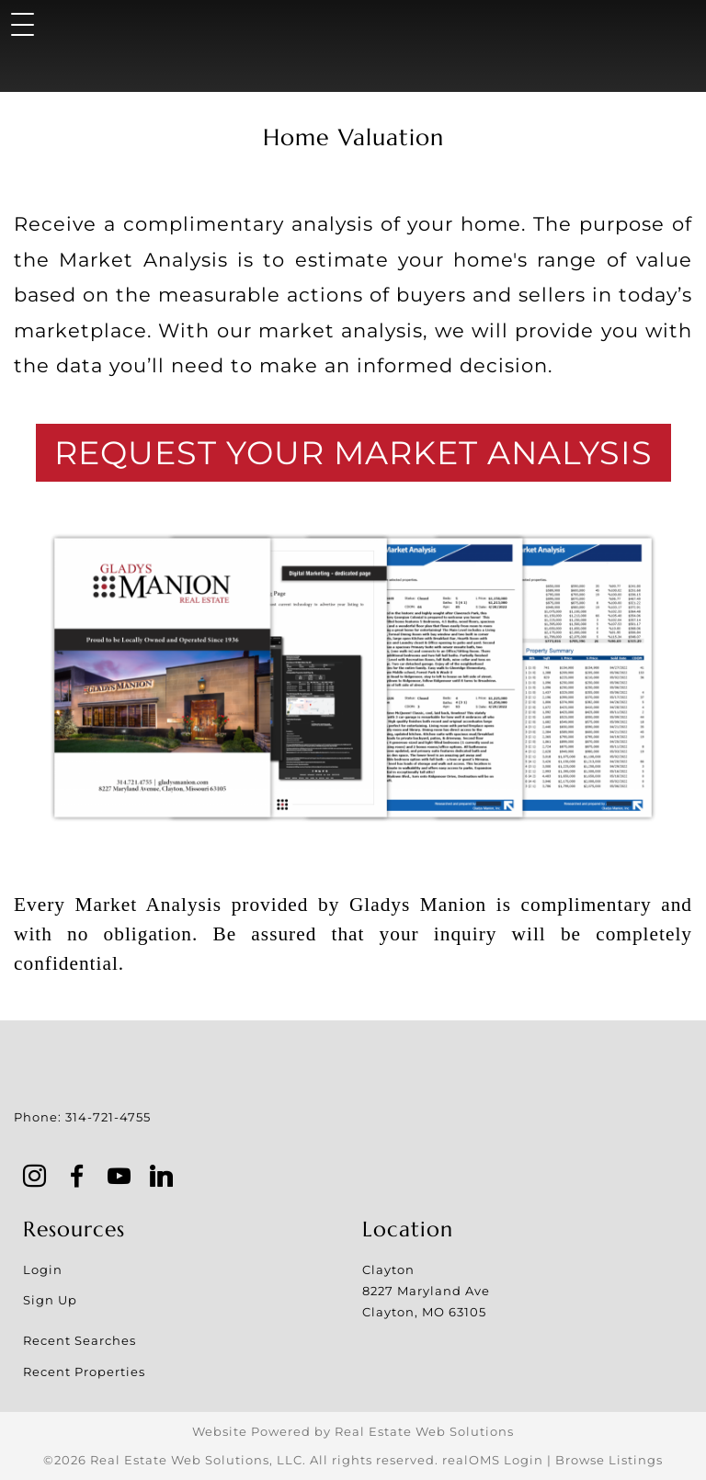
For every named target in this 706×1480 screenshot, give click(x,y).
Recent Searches (79, 1340)
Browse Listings (609, 1459)
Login (43, 1269)
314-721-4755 (108, 1117)
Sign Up (50, 1299)
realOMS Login (492, 1459)
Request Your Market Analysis (353, 452)
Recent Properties (84, 1371)
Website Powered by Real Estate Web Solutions (353, 1431)
